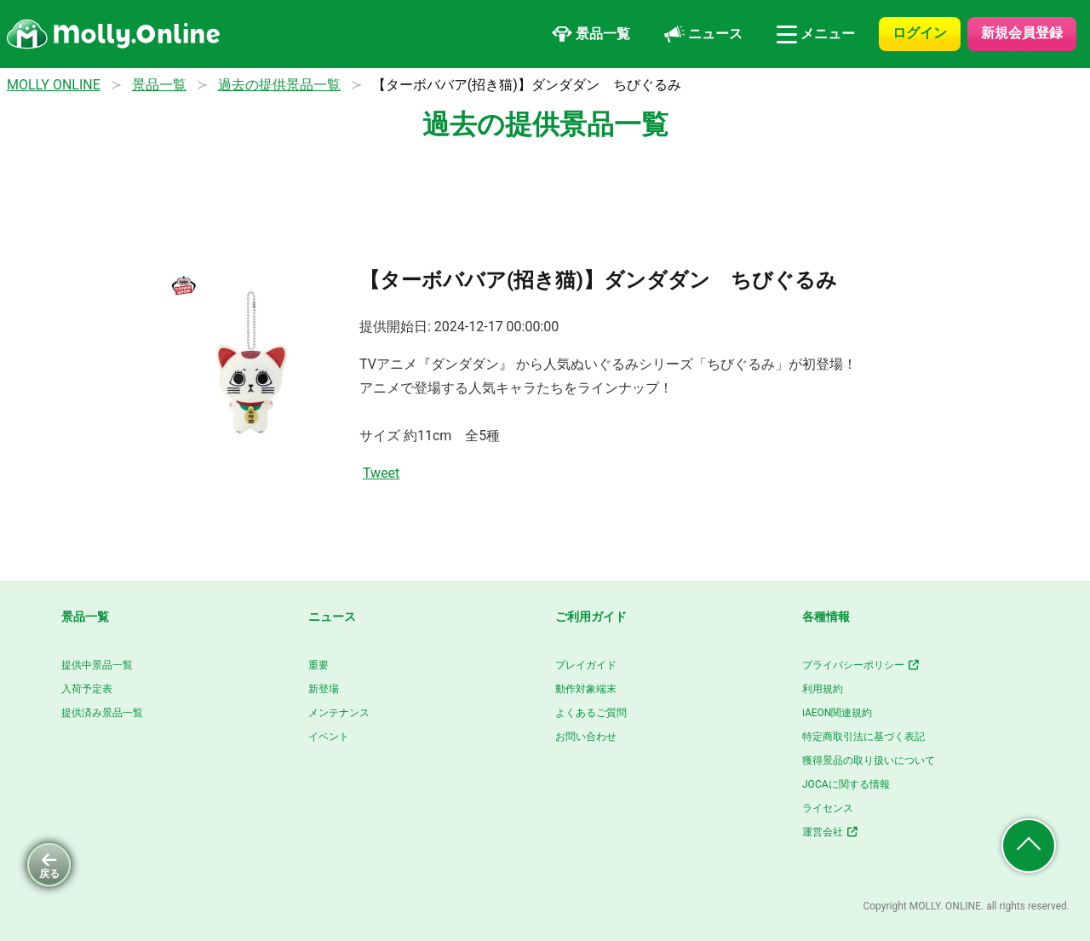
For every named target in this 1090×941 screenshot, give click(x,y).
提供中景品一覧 (97, 665)
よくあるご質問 (591, 713)
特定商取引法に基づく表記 (863, 737)
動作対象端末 (586, 689)
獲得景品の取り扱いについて (868, 760)
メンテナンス (339, 713)
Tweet (381, 473)
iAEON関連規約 (837, 713)
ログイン (919, 33)
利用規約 (822, 689)
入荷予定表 (86, 689)
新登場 (323, 689)
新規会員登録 (1022, 33)
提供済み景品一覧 (102, 713)
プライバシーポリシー (861, 665)
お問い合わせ (586, 737)
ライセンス (827, 808)
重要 (318, 665)
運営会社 (830, 832)
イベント (328, 737)
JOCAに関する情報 (846, 784)
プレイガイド (586, 665)
